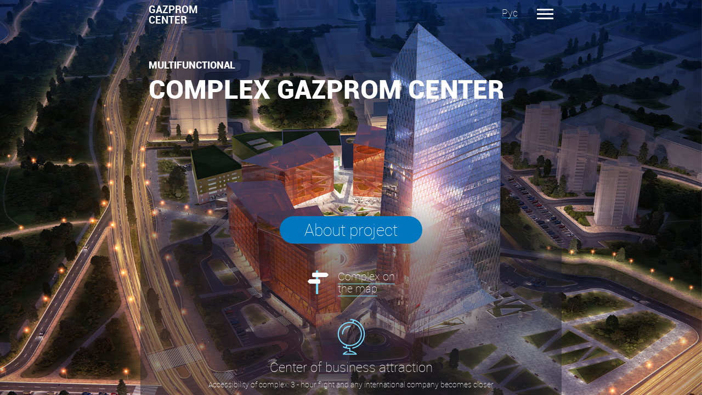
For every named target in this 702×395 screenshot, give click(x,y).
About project (351, 230)
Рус (510, 13)
